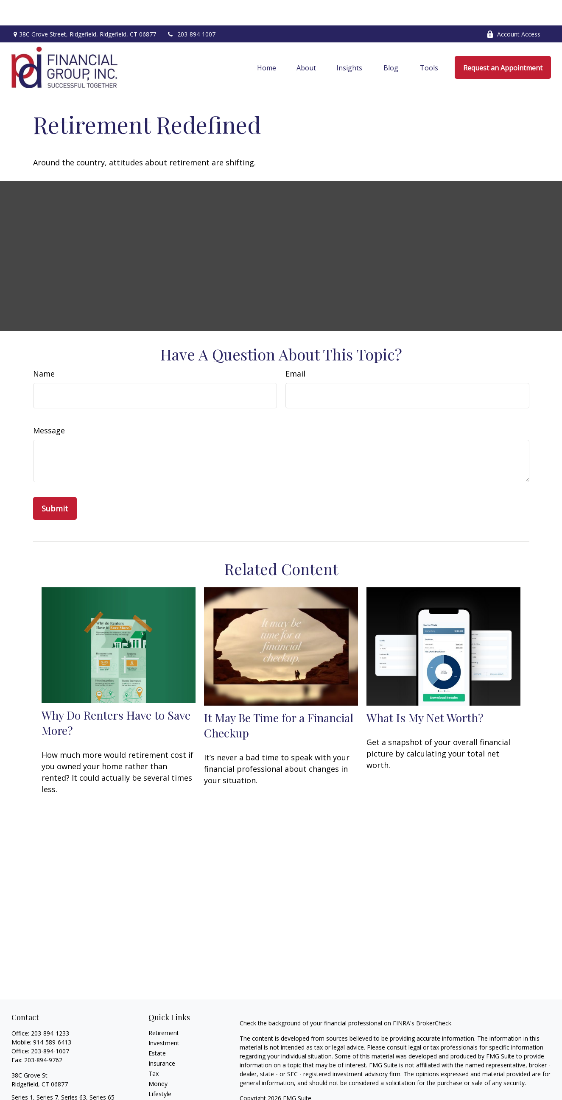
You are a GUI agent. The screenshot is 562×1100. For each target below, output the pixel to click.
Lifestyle (159, 1068)
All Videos (161, 1089)
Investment (163, 1017)
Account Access (513, 9)
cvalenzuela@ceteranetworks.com (58, 1087)
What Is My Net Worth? (425, 692)
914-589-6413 (52, 1017)
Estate (157, 1028)
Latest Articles (167, 1079)
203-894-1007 (191, 9)
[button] (266, 42)
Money (158, 1058)
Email (295, 348)
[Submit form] (55, 483)
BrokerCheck (433, 998)
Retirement (163, 1007)
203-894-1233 (50, 1008)
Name (44, 348)
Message (49, 405)
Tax (153, 1048)
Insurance (161, 1038)
